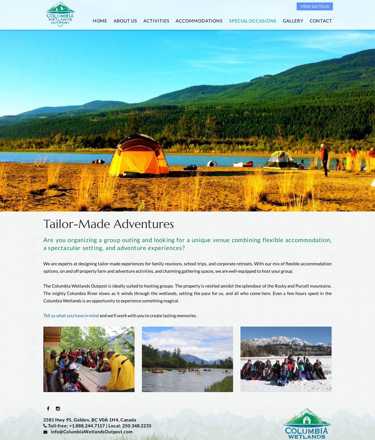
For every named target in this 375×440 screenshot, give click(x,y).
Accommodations (199, 20)
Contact (321, 20)
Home (100, 20)
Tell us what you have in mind (71, 315)
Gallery (293, 20)
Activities (156, 20)
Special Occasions (252, 20)
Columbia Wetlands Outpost (60, 14)
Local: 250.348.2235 (130, 425)
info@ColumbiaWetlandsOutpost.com (88, 431)
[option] (187, 105)
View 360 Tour (314, 6)
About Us (125, 20)
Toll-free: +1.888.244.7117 (76, 425)
